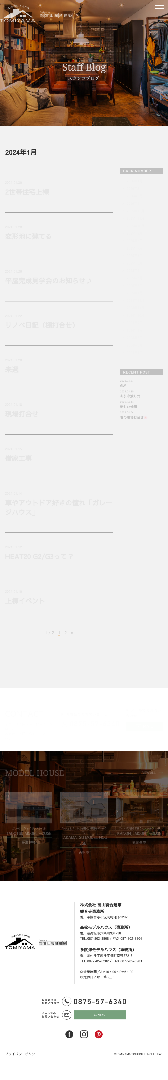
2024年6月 (134, 345)
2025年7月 (134, 248)
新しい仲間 (128, 406)
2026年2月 (134, 195)
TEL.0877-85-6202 (94, 961)
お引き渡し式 (130, 396)
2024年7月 (134, 337)
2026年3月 (134, 188)
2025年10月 (135, 225)
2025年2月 (134, 285)
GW (122, 385)
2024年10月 (135, 315)
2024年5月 (134, 352)
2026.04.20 (126, 391)
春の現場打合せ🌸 (134, 417)
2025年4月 (134, 270)
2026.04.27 (126, 380)
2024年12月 (135, 300)
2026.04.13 (126, 402)
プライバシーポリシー (22, 1053)
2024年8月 (134, 330)
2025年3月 (134, 278)
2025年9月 (134, 233)
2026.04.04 (126, 412)
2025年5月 (134, 263)
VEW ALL (149, 773)
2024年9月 (134, 322)
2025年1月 (134, 293)
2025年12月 (135, 211)
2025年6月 (134, 255)
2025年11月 (135, 218)
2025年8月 (134, 240)
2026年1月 (134, 203)
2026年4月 (134, 181)
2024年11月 (135, 307)
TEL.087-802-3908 (94, 938)
